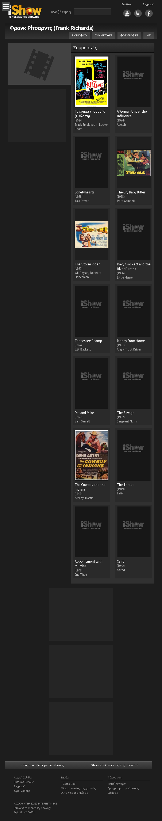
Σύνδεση (127, 4)
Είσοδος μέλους (24, 782)
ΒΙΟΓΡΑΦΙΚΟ (79, 35)
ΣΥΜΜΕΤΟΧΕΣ (103, 35)
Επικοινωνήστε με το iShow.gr (43, 765)
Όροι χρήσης (22, 791)
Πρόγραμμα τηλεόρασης (123, 788)
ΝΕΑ (148, 35)
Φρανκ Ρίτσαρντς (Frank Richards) (52, 28)
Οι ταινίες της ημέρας (74, 793)
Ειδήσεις (113, 793)
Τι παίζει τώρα (117, 784)
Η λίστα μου (68, 784)
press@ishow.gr (41, 808)
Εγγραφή (148, 4)
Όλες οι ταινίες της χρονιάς (78, 788)
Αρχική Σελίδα (23, 777)
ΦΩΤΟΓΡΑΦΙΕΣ (129, 35)
